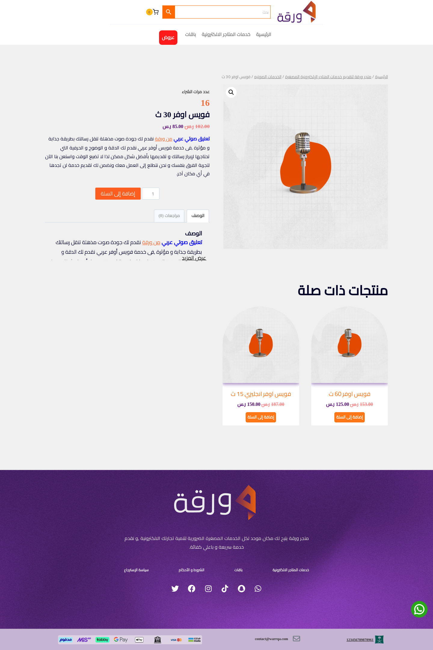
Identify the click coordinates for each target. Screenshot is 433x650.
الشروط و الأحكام (198, 568)
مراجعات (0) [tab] (169, 215)
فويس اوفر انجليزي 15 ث (261, 393)
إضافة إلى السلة (118, 193)
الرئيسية (263, 34)
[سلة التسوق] (152, 12)
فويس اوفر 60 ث (349, 393)
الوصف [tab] (198, 215)
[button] (231, 92)
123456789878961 (353, 638)
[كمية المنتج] (150, 194)
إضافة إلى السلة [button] (349, 416)
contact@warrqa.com (260, 639)
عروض (168, 37)
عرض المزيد (192, 269)
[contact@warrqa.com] (295, 638)
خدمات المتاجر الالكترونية (226, 34)
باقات (230, 568)
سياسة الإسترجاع (155, 568)
